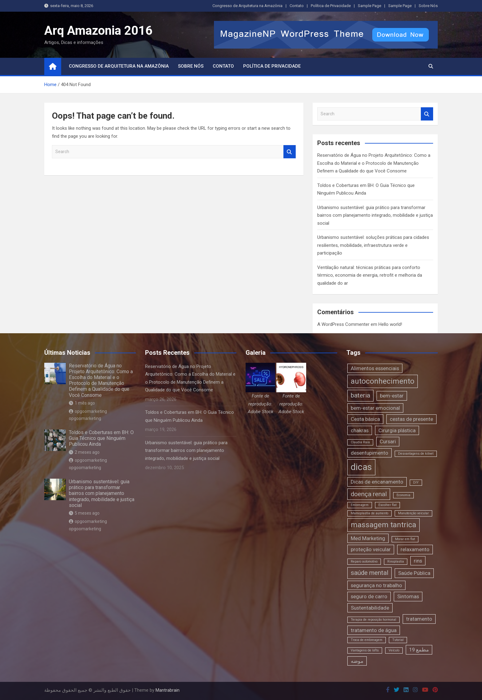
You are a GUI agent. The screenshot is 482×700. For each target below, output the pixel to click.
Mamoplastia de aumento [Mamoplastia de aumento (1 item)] (369, 513)
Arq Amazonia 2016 (98, 30)
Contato (297, 5)
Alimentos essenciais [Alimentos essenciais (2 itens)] (375, 368)
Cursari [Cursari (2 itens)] (388, 441)
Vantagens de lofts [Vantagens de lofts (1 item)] (365, 650)
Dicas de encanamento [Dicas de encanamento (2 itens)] (377, 482)
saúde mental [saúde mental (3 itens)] (369, 572)
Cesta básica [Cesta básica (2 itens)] (365, 419)
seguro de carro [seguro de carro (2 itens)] (369, 596)
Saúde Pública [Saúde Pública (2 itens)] (414, 573)
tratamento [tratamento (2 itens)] (419, 619)
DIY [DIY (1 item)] (416, 482)
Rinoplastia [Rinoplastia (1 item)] (395, 562)
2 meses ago (84, 452)
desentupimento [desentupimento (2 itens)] (369, 453)
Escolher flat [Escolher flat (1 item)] (387, 505)
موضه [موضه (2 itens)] (357, 661)
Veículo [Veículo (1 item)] (394, 650)
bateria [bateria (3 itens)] (360, 395)
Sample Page (369, 5)
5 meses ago (84, 513)
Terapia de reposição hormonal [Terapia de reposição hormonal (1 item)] (373, 620)
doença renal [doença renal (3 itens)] (369, 494)
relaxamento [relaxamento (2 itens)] (415, 549)
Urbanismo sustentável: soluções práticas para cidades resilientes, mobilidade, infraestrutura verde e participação (373, 245)
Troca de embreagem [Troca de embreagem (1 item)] (366, 640)
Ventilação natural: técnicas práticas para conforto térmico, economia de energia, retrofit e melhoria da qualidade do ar (369, 275)
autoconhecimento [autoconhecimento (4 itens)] (382, 381)
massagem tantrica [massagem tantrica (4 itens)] (383, 524)
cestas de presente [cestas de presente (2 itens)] (411, 419)
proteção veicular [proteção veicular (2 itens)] (371, 549)
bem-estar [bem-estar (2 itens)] (392, 396)
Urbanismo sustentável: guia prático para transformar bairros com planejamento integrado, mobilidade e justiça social (375, 215)
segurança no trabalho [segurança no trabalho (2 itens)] (376, 585)
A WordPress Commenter (343, 324)
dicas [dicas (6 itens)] (361, 467)
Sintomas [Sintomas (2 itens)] (408, 596)
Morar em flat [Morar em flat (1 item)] (405, 539)
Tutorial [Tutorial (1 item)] (398, 640)
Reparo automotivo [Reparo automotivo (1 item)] (364, 562)
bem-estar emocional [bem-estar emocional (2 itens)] (375, 408)
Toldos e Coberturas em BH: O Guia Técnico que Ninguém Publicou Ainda (101, 438)
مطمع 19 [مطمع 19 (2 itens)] (419, 650)
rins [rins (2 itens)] (418, 561)
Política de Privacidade (331, 5)
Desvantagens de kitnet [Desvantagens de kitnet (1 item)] (415, 454)
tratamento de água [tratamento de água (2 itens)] (374, 630)
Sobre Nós (428, 5)
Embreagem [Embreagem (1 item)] (360, 505)
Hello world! (390, 324)
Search (289, 151)
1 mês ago (82, 403)
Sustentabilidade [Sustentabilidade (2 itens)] (370, 608)
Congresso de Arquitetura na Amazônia (247, 5)
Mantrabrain (168, 690)
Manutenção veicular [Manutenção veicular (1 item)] (413, 513)
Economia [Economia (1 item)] (403, 495)
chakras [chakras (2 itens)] (360, 430)
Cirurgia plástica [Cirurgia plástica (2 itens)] (397, 430)
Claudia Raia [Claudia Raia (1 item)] (360, 442)
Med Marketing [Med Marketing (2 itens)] (368, 538)
